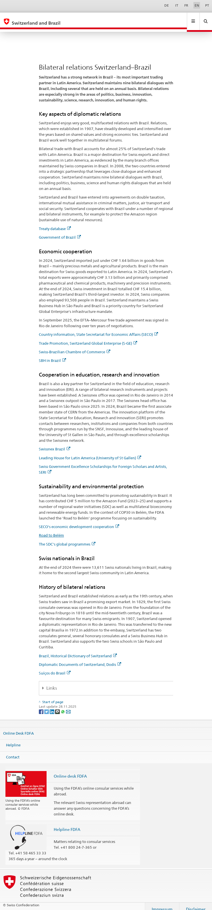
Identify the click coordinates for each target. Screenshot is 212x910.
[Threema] (58, 706)
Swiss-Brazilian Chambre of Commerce (74, 346)
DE (166, 5)
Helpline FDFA (67, 823)
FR (186, 5)
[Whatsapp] (63, 706)
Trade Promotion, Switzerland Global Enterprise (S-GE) (88, 338)
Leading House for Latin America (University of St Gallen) (90, 452)
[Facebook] (41, 706)
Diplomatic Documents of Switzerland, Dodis (80, 659)
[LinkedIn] (52, 706)
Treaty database (55, 223)
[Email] (68, 706)
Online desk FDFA (70, 770)
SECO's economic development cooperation (79, 521)
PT (207, 5)
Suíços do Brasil (55, 667)
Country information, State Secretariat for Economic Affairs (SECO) (98, 329)
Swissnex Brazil (54, 443)
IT (176, 5)
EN (197, 5)
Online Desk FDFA (18, 727)
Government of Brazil (60, 232)
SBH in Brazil (52, 355)
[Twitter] (47, 706)
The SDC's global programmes (67, 538)
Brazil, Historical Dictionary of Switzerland (78, 650)
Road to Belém (51, 529)
